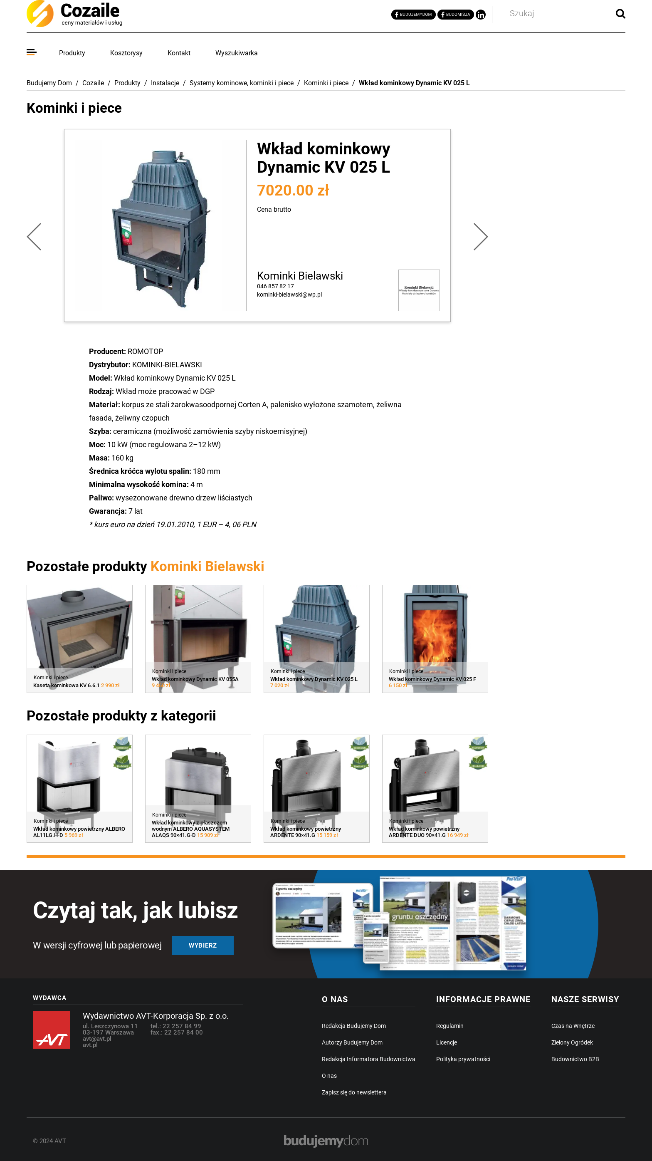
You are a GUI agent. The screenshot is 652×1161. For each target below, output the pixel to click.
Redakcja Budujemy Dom (354, 1025)
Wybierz (203, 945)
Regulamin (450, 1025)
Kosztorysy (126, 53)
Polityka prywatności (463, 1059)
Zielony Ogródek (572, 1042)
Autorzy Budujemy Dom (352, 1042)
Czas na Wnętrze (573, 1025)
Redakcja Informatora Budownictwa (368, 1059)
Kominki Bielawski (300, 276)
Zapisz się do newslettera (354, 1092)
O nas (329, 1075)
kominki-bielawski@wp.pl (289, 294)
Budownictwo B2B (575, 1059)
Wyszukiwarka (236, 53)
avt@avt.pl (97, 1038)
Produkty (72, 53)
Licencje (446, 1042)
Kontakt (179, 53)
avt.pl (90, 1045)
